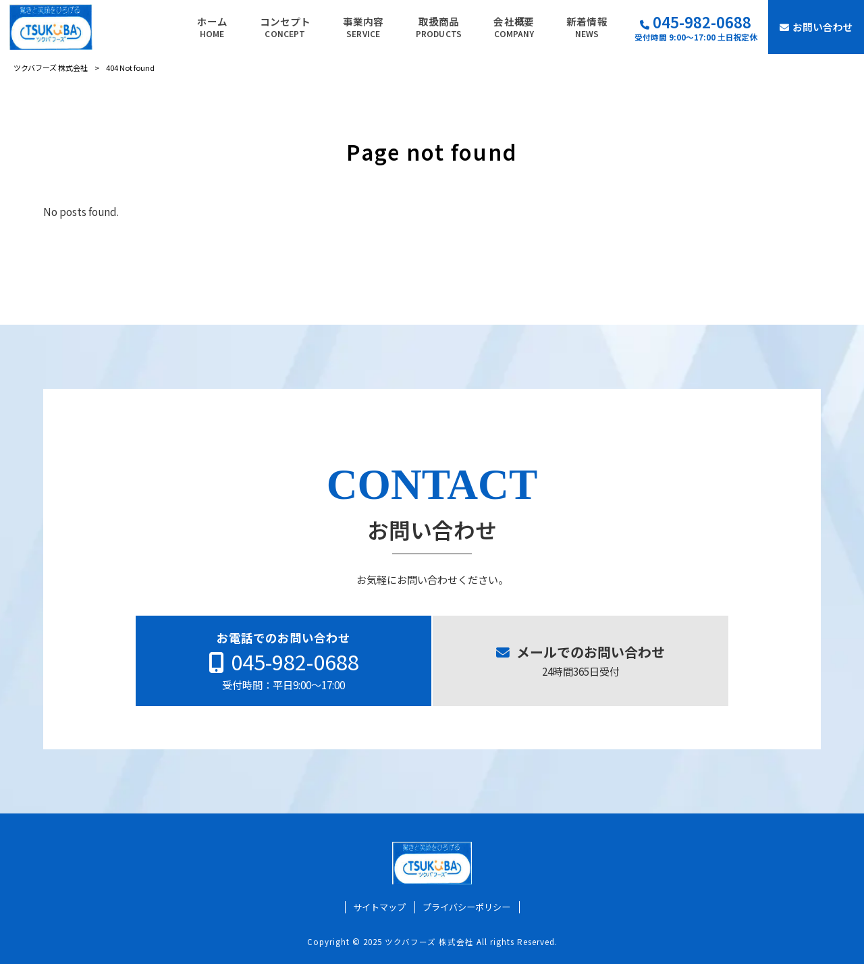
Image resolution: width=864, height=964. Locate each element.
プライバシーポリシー (466, 907)
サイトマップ (379, 907)
